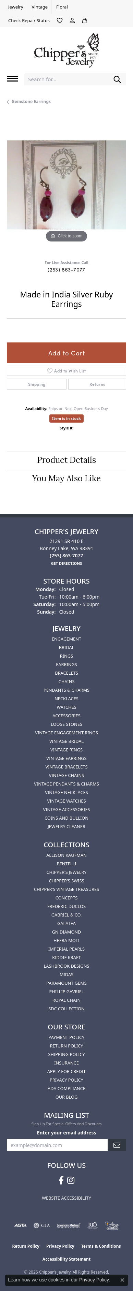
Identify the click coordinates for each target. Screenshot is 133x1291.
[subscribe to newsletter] (117, 1145)
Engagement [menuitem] (66, 639)
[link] (15, 7)
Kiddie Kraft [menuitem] (66, 957)
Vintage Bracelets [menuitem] (66, 767)
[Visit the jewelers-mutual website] (69, 1225)
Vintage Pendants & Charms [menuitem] (66, 784)
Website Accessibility (66, 1198)
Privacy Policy (66, 1080)
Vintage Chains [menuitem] (66, 775)
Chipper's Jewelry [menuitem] (66, 872)
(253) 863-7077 (66, 269)
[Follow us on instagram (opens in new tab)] (70, 1180)
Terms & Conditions (101, 1246)
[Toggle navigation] (12, 78)
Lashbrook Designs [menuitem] (66, 966)
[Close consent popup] (122, 1280)
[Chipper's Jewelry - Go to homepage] (66, 47)
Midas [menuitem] (66, 974)
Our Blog (67, 1097)
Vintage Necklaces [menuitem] (66, 792)
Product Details (66, 461)
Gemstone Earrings (31, 101)
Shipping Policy (66, 1054)
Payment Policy (67, 1037)
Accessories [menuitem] (66, 716)
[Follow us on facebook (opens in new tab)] (61, 1180)
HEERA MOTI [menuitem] (66, 940)
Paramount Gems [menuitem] (66, 983)
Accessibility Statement (66, 1259)
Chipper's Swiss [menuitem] (66, 881)
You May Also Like (66, 479)
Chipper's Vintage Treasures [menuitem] (66, 889)
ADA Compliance (66, 1088)
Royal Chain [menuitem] (66, 1000)
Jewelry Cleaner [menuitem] (66, 826)
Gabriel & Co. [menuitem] (66, 915)
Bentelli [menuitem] (66, 864)
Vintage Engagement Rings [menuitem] (66, 733)
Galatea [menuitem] (66, 923)
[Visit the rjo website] (92, 1225)
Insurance (66, 1063)
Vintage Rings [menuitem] (66, 750)
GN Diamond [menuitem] (66, 932)
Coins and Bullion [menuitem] (66, 818)
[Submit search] (117, 79)
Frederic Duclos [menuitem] (66, 906)
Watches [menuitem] (66, 707)
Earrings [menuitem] (66, 664)
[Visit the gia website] (42, 1225)
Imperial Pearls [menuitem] (66, 949)
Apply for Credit (66, 1071)
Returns (97, 384)
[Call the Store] (66, 555)
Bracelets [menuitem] (66, 673)
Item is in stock (66, 418)
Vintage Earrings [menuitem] (66, 758)
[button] (60, 20)
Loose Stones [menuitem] (66, 724)
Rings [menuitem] (66, 656)
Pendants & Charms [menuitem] (66, 690)
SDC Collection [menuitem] (66, 1009)
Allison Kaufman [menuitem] (66, 855)
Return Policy (66, 1046)
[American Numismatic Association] (112, 1225)
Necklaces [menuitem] (66, 698)
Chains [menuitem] (67, 681)
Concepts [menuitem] (67, 898)
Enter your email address (66, 1132)
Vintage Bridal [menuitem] (66, 741)
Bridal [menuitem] (66, 647)
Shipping (37, 384)
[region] (66, 185)
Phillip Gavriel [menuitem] (66, 991)
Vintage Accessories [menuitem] (66, 809)
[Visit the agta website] (20, 1225)
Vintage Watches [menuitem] (66, 801)
